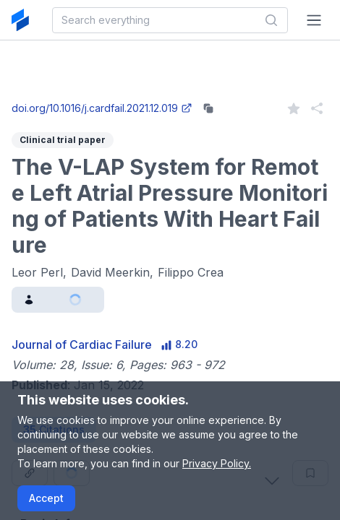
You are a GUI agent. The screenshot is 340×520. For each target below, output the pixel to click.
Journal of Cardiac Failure (82, 344)
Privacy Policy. (216, 463)
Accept (46, 498)
